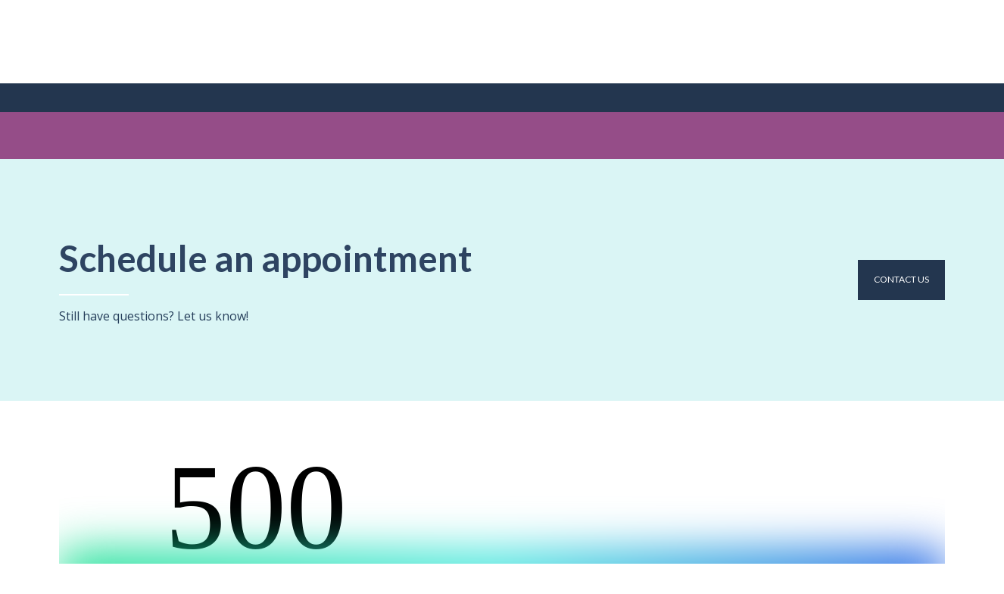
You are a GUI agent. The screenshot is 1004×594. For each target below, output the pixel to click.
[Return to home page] (122, 42)
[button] (901, 279)
